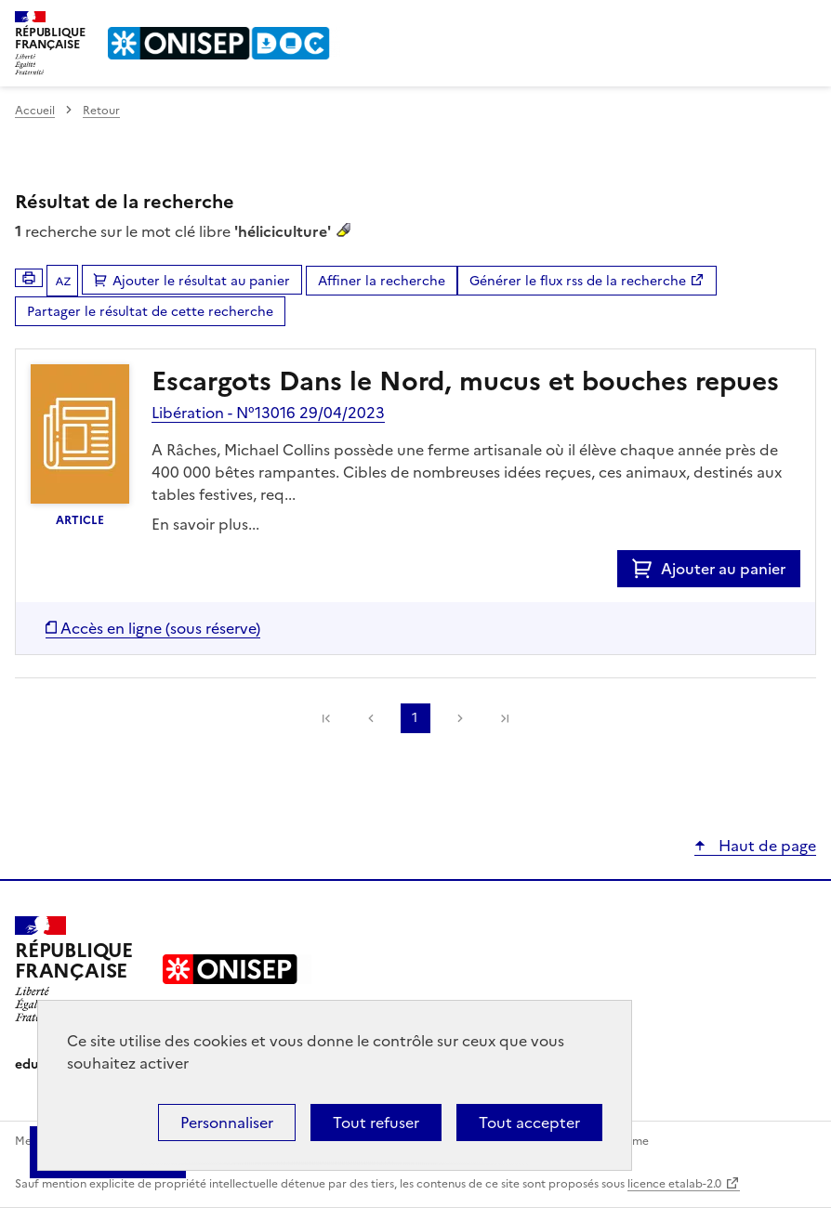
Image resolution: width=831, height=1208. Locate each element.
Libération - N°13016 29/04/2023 (268, 412)
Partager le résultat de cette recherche (150, 312)
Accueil (35, 110)
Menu (805, 22)
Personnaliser (226, 1122)
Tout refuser (376, 1122)
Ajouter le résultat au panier (201, 281)
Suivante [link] (460, 718)
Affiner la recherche (381, 281)
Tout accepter (529, 1122)
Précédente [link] (371, 718)
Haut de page (765, 845)
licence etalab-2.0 (674, 1183)
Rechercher (767, 22)
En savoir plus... (205, 524)
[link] (326, 718)
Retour (101, 110)
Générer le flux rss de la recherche (577, 281)
